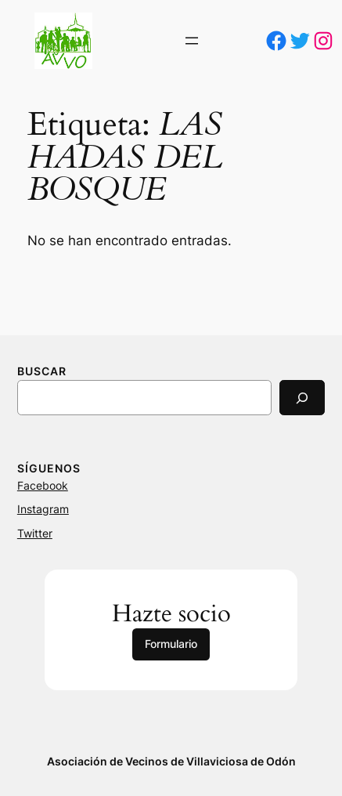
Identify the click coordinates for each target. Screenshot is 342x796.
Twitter (34, 533)
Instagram (43, 509)
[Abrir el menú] (191, 40)
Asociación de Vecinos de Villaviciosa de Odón (171, 761)
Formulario (171, 643)
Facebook (42, 485)
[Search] (302, 397)
